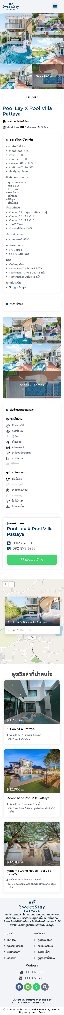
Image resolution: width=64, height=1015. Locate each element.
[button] (55, 6)
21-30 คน (13, 883)
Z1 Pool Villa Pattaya (20, 729)
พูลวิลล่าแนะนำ (41, 808)
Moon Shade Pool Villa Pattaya (27, 798)
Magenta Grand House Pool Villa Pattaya (28, 872)
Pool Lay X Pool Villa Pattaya (27, 622)
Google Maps (17, 287)
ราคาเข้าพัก (14, 304)
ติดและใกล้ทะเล (26, 808)
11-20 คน (13, 739)
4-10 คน (11, 121)
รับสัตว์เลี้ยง (23, 121)
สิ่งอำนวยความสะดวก (20, 409)
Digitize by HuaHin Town (32, 1012)
